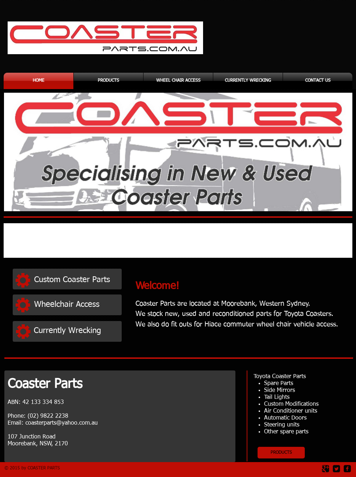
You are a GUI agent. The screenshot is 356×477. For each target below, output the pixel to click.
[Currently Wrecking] (75, 331)
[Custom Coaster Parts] (76, 280)
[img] (64, 241)
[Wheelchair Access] (75, 304)
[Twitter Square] (336, 468)
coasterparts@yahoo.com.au (61, 423)
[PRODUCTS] (281, 452)
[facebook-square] (347, 468)
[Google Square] (325, 468)
